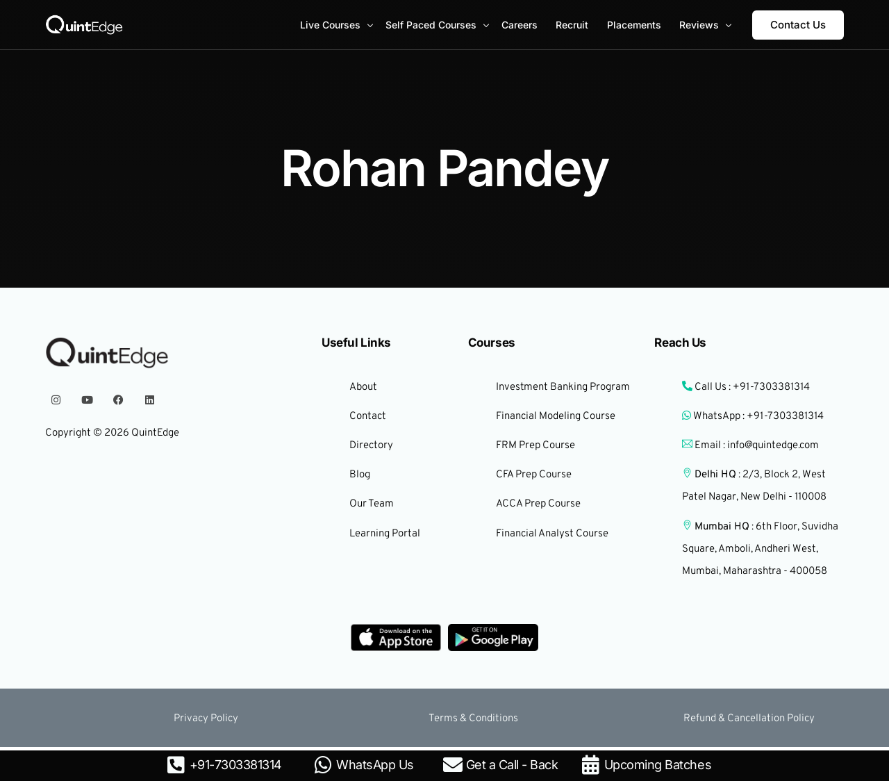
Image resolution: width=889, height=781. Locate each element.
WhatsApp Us (375, 764)
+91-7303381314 (236, 764)
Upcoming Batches (657, 764)
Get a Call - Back (512, 764)
